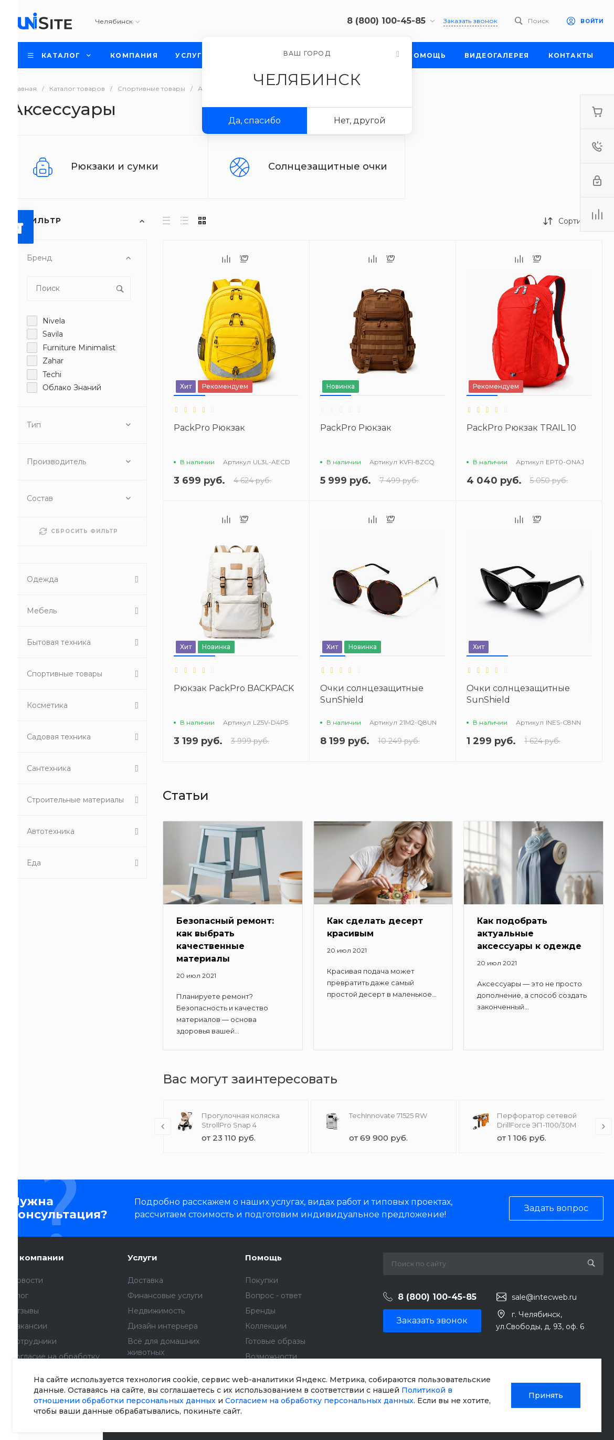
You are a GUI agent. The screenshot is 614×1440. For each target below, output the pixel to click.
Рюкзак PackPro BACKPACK (234, 688)
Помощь (263, 1257)
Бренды (260, 1311)
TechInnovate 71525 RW (388, 1115)
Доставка (145, 1280)
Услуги (142, 1257)
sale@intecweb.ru (544, 1297)
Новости (26, 1280)
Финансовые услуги (165, 1295)
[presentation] (162, 1126)
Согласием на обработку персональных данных (319, 1400)
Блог (19, 1295)
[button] (189, 395)
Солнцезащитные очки (327, 166)
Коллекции (266, 1326)
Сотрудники (33, 1341)
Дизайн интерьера (163, 1326)
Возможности (271, 1356)
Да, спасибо (254, 121)
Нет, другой (360, 121)
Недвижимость (156, 1311)
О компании (37, 1257)
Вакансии (28, 1326)
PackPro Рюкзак (209, 428)
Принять (545, 1395)
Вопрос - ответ (273, 1295)
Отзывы (24, 1311)
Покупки (261, 1280)
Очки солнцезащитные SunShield (372, 694)
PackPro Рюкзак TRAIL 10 (521, 428)
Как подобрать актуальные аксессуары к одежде (529, 933)
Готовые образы (275, 1341)
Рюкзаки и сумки (114, 166)
